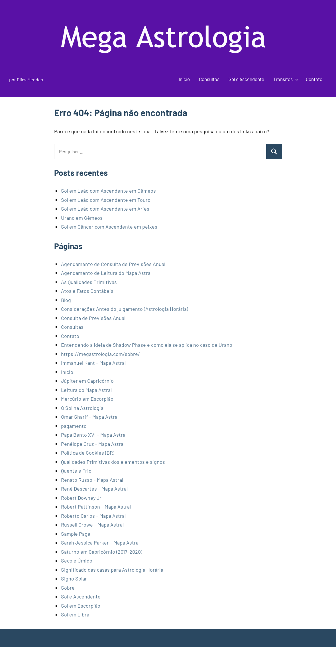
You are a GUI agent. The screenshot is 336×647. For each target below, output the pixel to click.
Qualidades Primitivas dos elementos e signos (113, 462)
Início (184, 79)
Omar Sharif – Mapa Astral (90, 417)
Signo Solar (74, 578)
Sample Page (75, 534)
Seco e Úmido (76, 560)
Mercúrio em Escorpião (87, 399)
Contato (314, 79)
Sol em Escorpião (80, 605)
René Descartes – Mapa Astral (94, 488)
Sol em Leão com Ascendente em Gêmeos (108, 191)
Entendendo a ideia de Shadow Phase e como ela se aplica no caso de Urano (146, 345)
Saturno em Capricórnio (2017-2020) (101, 552)
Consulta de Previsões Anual (93, 318)
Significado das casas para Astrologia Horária (112, 570)
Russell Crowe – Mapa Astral (92, 524)
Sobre (68, 587)
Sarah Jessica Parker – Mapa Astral (100, 542)
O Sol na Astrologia (82, 408)
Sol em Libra (75, 614)
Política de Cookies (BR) (87, 453)
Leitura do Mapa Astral (86, 390)
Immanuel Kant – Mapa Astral (93, 363)
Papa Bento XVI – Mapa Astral (94, 435)
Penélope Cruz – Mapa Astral (93, 444)
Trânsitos (285, 79)
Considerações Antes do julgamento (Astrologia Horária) (124, 309)
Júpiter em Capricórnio (87, 381)
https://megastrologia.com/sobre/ (100, 354)
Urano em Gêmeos (82, 218)
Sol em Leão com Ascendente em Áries (105, 208)
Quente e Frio (76, 470)
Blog (66, 300)
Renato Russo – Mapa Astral (92, 480)
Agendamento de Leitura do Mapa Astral (106, 273)
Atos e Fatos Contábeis (87, 291)
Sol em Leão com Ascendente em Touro (105, 200)
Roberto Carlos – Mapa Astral (93, 516)
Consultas (209, 79)
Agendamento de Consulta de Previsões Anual (113, 264)
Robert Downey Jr (81, 498)
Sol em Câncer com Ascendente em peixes (109, 226)
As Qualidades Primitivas (89, 282)
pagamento (74, 426)
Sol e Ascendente (246, 79)
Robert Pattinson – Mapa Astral (96, 506)
